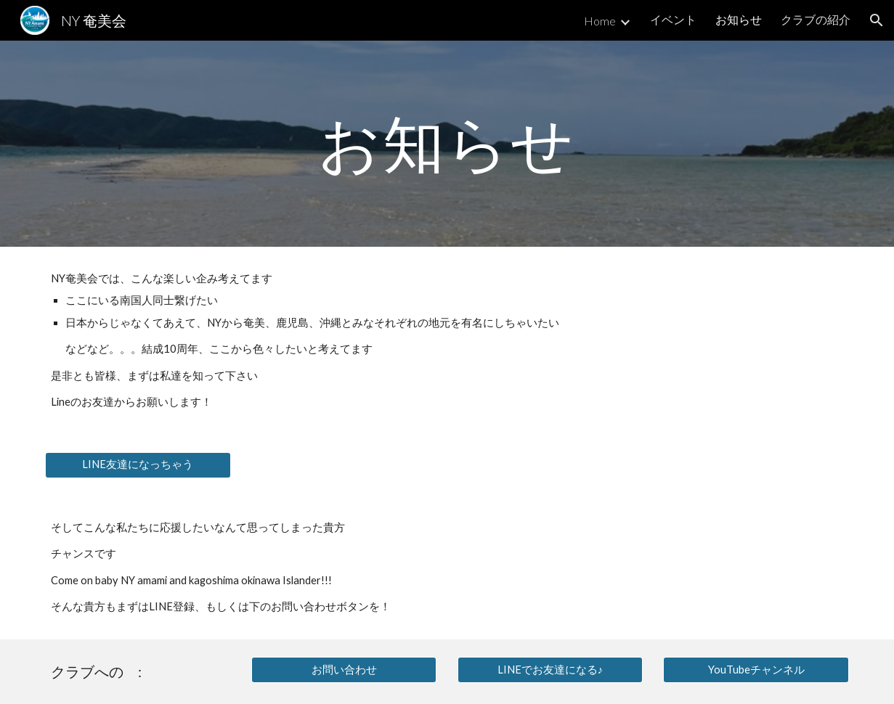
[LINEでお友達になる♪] (550, 669)
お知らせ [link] (738, 19)
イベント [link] (673, 19)
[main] (446, 143)
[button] (876, 20)
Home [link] (600, 21)
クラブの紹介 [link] (815, 19)
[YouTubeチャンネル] (756, 669)
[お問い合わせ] (344, 669)
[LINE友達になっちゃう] (137, 465)
